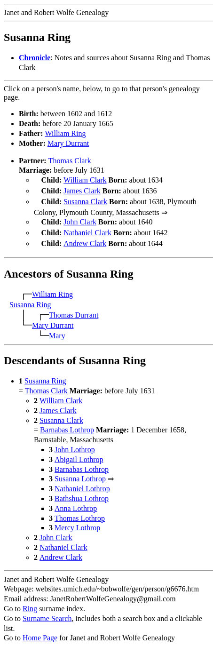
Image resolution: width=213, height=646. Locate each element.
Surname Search (47, 613)
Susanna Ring (30, 299)
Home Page (40, 632)
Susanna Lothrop (80, 473)
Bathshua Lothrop (82, 493)
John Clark (79, 219)
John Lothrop (75, 444)
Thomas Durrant (73, 309)
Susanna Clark (85, 200)
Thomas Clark (69, 161)
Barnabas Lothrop (67, 424)
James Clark (82, 190)
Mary (57, 330)
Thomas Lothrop (80, 513)
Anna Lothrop (76, 503)
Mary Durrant (68, 143)
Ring (30, 603)
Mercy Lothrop (77, 522)
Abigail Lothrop (79, 454)
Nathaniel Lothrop (82, 483)
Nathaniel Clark (87, 229)
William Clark (84, 180)
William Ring (65, 133)
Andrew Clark (84, 239)
